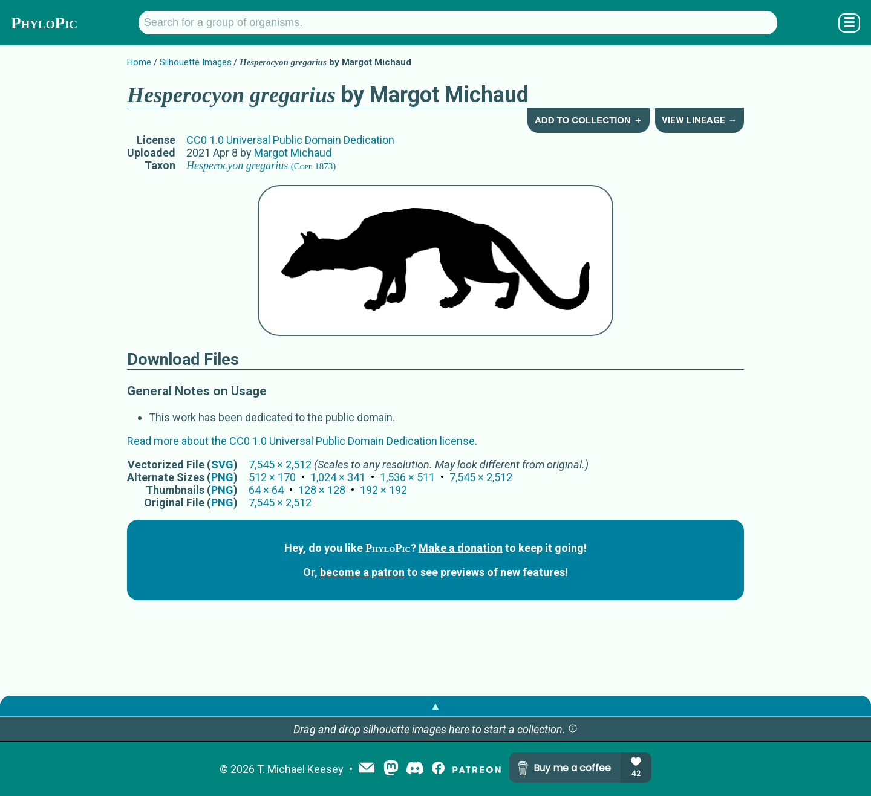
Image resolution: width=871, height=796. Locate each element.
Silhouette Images (196, 62)
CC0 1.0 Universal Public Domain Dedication (290, 140)
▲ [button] (435, 705)
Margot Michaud (292, 152)
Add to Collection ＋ (588, 120)
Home (139, 62)
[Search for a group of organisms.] (458, 22)
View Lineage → (699, 120)
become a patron (362, 572)
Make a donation (461, 548)
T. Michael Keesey (300, 769)
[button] (573, 729)
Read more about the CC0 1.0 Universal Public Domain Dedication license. (302, 441)
